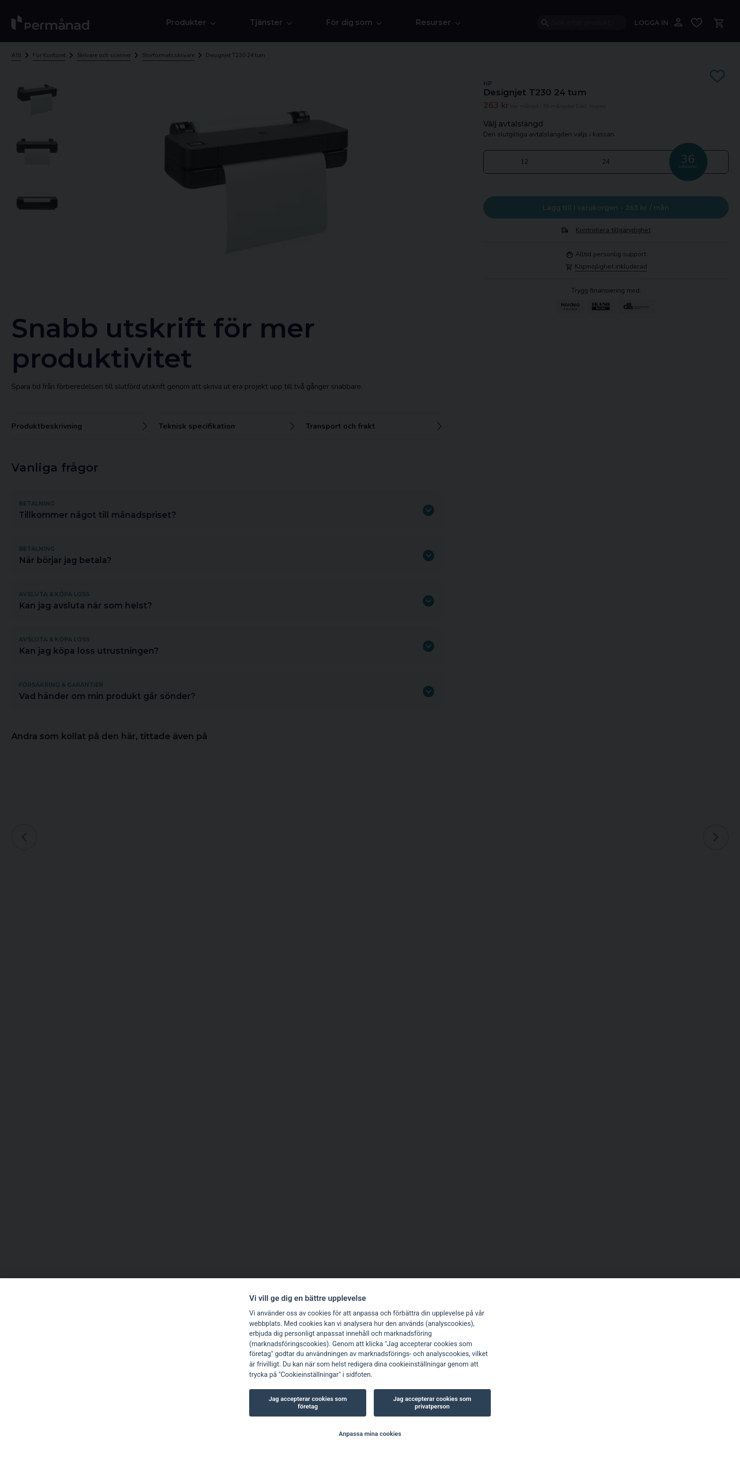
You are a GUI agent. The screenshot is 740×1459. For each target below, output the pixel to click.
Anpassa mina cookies (370, 1433)
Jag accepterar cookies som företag (308, 1402)
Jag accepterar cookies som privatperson (432, 1402)
